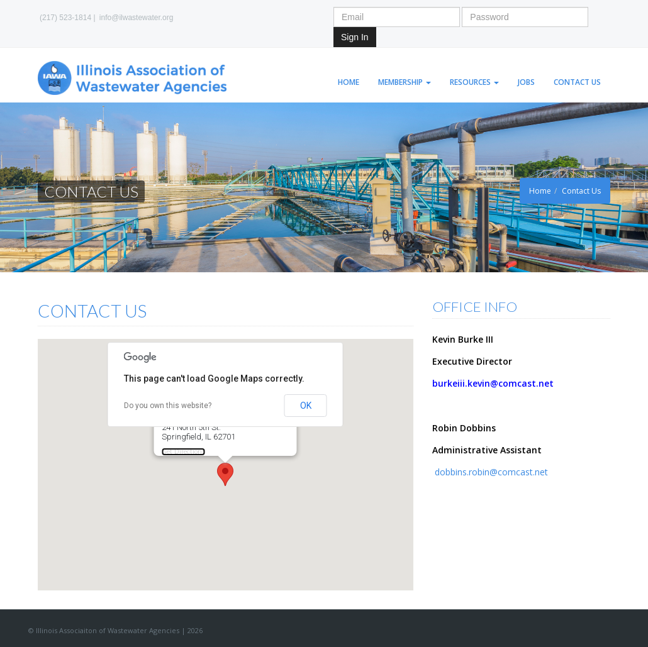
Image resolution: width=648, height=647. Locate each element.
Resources (474, 82)
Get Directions (184, 452)
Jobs (526, 82)
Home (348, 82)
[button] (225, 474)
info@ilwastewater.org (136, 17)
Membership (404, 82)
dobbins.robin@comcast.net (490, 472)
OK (305, 406)
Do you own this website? (167, 405)
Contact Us (577, 82)
